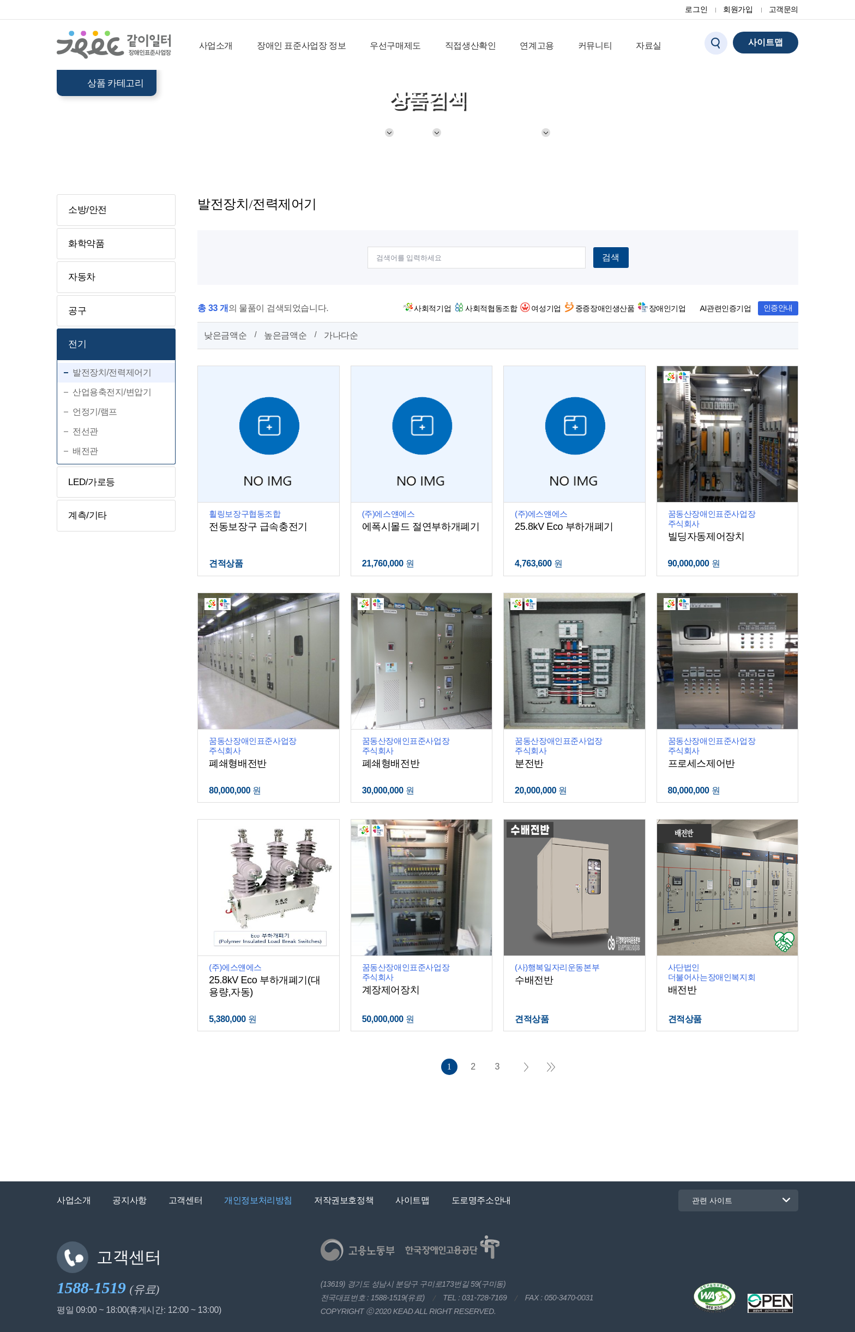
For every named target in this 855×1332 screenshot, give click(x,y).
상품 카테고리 (115, 83)
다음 (526, 1067)
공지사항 (129, 1200)
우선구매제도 (395, 45)
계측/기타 (87, 515)
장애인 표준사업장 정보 (301, 45)
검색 (610, 257)
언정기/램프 (95, 411)
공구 (77, 311)
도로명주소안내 (481, 1200)
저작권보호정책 (344, 1200)
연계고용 (536, 45)
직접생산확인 (470, 45)
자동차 (81, 277)
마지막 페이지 (551, 1067)
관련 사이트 (705, 1199)
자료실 (648, 45)
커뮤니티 (595, 45)
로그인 (696, 9)
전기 (419, 133)
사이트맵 (412, 1200)
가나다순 (341, 335)
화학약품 (86, 243)
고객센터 (185, 1200)
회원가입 (737, 9)
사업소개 (216, 45)
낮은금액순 (225, 335)
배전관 (85, 451)
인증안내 (778, 307)
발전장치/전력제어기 (498, 133)
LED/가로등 (91, 482)
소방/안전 (87, 210)
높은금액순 (285, 335)
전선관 (85, 431)
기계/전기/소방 (353, 133)
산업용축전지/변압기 (112, 392)
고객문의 (783, 9)
